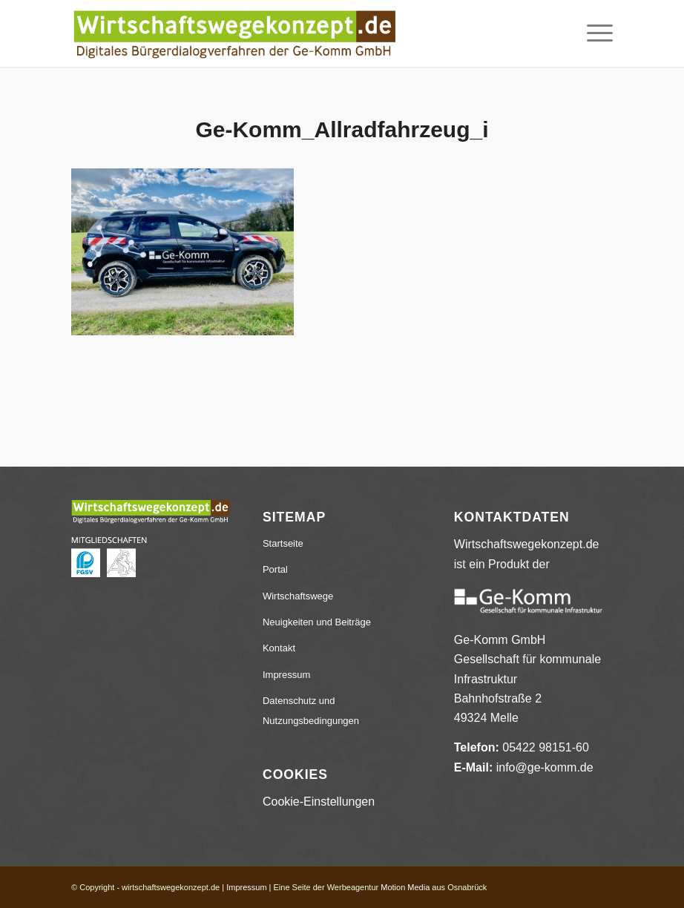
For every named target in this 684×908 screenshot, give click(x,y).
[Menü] (592, 33)
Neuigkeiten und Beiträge (317, 622)
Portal (275, 569)
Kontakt (279, 648)
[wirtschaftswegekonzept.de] (234, 33)
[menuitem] (592, 33)
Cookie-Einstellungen (319, 801)
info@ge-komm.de (544, 767)
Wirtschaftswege (298, 596)
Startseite (283, 543)
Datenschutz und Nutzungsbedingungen (311, 710)
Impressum (286, 674)
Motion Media (405, 887)
